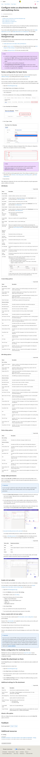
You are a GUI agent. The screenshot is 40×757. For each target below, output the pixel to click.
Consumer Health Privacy (6, 753)
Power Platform (7, 4)
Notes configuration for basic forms (8, 20)
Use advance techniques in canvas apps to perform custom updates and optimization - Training (18, 737)
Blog (17, 751)
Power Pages (13, 4)
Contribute (22, 751)
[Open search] (35, 2)
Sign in (38, 1)
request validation (12, 645)
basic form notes (27, 652)
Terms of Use (16, 753)
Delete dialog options (19, 210)
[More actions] (38, 4)
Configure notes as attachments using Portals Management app (13, 18)
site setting (22, 64)
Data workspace (11, 47)
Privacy (26, 751)
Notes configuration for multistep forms (9, 21)
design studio (27, 76)
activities (20, 66)
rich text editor (11, 621)
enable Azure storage (9, 168)
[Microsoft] (20, 1)
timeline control (10, 46)
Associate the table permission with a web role (13, 531)
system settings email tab (18, 227)
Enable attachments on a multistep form (21, 31)
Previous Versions (11, 751)
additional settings (5, 76)
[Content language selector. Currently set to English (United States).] (7, 749)
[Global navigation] (1, 2)
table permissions (11, 50)
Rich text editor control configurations (26, 616)
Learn (2, 4)
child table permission (11, 536)
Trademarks (22, 753)
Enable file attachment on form (7, 23)
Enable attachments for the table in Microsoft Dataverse (15, 43)
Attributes (13, 174)
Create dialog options (20, 174)
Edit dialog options (28, 174)
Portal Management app (12, 85)
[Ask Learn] (35, 4)
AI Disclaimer (4, 751)
